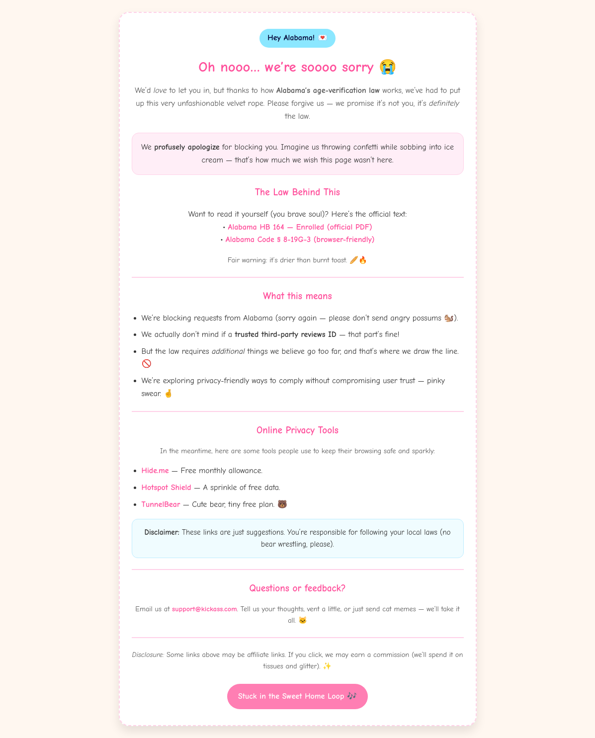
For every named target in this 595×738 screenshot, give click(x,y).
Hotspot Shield (166, 487)
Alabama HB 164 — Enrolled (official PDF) (300, 227)
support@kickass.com (204, 609)
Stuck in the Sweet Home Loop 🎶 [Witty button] (297, 696)
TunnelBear (161, 504)
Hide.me (155, 470)
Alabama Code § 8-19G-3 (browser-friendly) (300, 239)
